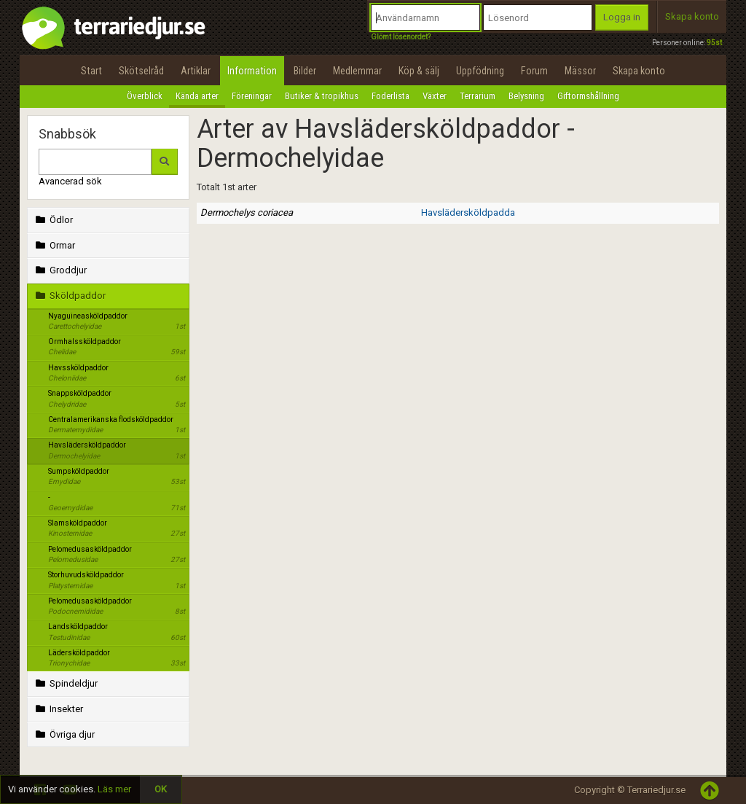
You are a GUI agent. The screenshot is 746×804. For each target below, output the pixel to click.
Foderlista (390, 95)
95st (714, 43)
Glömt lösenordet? (401, 37)
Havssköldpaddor (116, 374)
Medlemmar (357, 71)
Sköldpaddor (69, 295)
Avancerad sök (70, 181)
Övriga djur (64, 734)
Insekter (58, 708)
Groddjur (60, 270)
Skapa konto (692, 16)
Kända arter (197, 95)
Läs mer (114, 789)
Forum (534, 71)
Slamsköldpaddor (116, 529)
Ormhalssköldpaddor (116, 347)
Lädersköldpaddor (116, 659)
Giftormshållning (588, 95)
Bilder (305, 71)
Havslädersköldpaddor (116, 451)
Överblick (144, 95)
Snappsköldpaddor (116, 399)
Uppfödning (480, 71)
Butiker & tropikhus (321, 95)
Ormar (54, 245)
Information (252, 71)
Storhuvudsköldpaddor (116, 581)
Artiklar (196, 71)
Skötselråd (141, 71)
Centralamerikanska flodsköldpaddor (116, 425)
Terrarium (477, 95)
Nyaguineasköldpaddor (116, 322)
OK (160, 789)
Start (91, 71)
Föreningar (252, 95)
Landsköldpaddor (116, 632)
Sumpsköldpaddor (116, 477)
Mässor (580, 71)
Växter (435, 95)
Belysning (526, 95)
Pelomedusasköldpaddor (116, 555)
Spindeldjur (65, 683)
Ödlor (53, 219)
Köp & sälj (418, 71)
